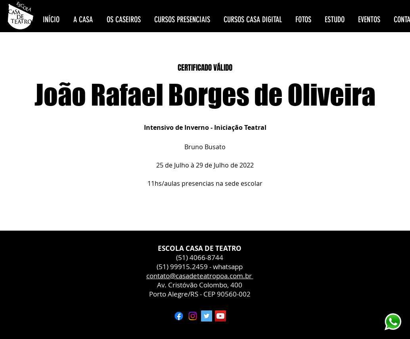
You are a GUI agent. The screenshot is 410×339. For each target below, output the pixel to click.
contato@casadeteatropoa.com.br (199, 275)
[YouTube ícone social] (220, 316)
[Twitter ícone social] (206, 316)
